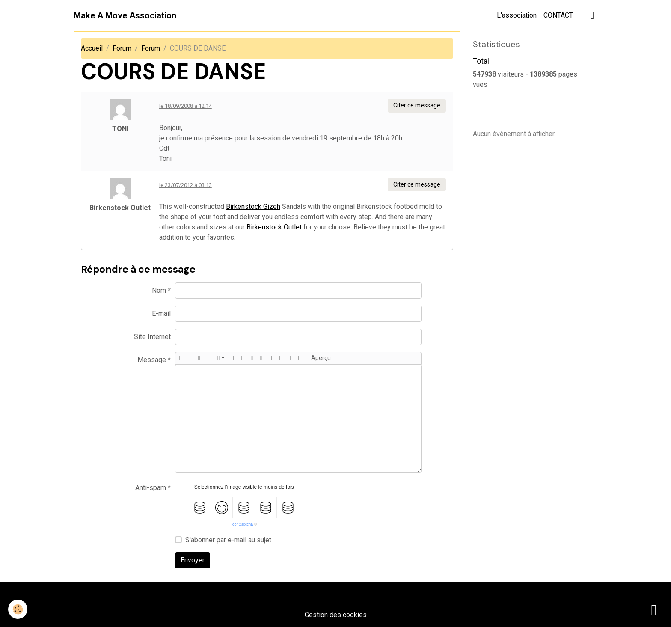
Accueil (92, 48)
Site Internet (152, 337)
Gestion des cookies (336, 615)
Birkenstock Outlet (274, 227)
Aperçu (319, 358)
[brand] (125, 15)
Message (151, 360)
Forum (122, 48)
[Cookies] (18, 609)
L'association (517, 15)
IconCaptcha (242, 524)
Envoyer (193, 560)
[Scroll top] (654, 610)
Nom (159, 290)
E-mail (161, 313)
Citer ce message (416, 105)
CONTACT (558, 15)
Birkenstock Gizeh (253, 206)
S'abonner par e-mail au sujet (228, 540)
